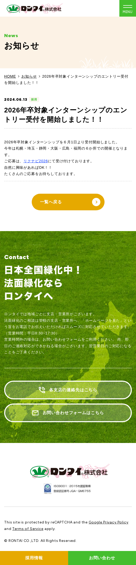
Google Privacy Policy (108, 522)
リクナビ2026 (35, 161)
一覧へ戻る (70, 202)
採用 (34, 99)
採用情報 (34, 558)
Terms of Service (27, 529)
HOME (10, 76)
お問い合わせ (102, 558)
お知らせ (29, 76)
